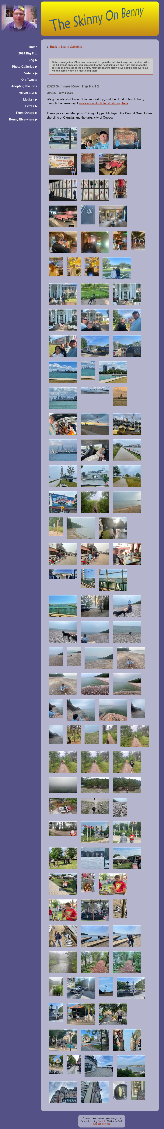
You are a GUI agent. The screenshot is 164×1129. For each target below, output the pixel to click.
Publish (101, 1121)
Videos (30, 73)
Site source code (101, 1124)
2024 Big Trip (27, 53)
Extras (31, 106)
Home (33, 47)
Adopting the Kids (24, 86)
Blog (32, 60)
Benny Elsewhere (23, 119)
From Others (26, 112)
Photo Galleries (24, 66)
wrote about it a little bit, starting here (103, 103)
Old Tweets (29, 79)
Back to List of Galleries (66, 46)
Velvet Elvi (28, 92)
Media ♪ (30, 99)
